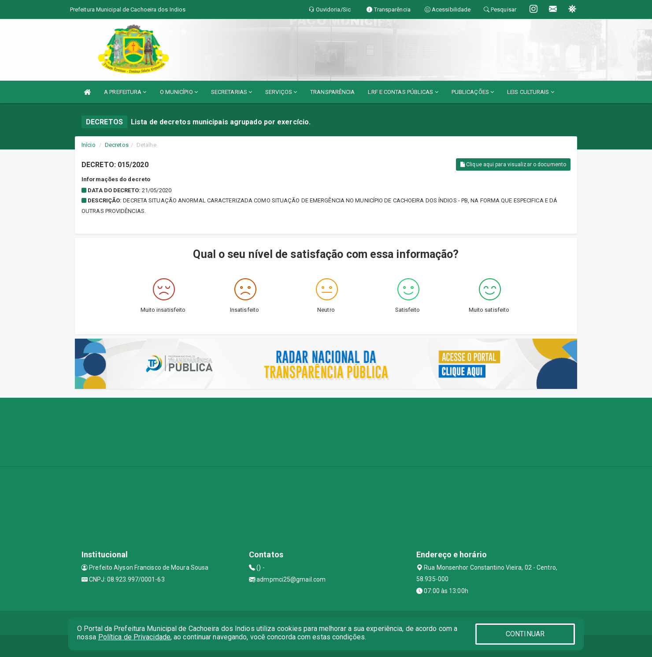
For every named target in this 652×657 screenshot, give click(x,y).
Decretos (117, 145)
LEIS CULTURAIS (530, 92)
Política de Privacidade (134, 637)
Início (89, 145)
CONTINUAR (525, 634)
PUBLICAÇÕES (473, 92)
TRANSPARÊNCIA (332, 92)
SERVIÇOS (281, 92)
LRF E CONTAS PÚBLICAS (403, 92)
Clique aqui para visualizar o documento (513, 164)
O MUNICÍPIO (179, 92)
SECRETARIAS (231, 92)
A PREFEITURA (125, 92)
